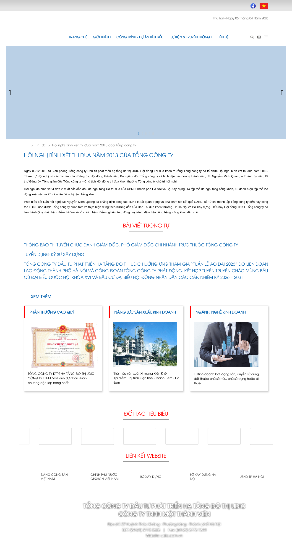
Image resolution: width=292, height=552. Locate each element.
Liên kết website (146, 455)
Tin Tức (40, 145)
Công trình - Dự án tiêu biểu (140, 37)
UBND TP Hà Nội (252, 476)
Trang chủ (78, 37)
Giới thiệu (102, 37)
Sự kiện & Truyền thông (191, 37)
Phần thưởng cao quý (51, 311)
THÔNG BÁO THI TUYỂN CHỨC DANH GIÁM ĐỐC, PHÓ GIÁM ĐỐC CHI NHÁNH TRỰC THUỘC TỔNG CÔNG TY (131, 244)
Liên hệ (223, 37)
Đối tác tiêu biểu (146, 413)
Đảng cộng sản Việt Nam (54, 476)
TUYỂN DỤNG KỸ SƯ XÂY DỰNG (54, 254)
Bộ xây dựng (150, 476)
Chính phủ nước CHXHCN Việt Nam (105, 476)
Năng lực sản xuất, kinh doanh (145, 311)
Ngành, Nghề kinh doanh (221, 311)
